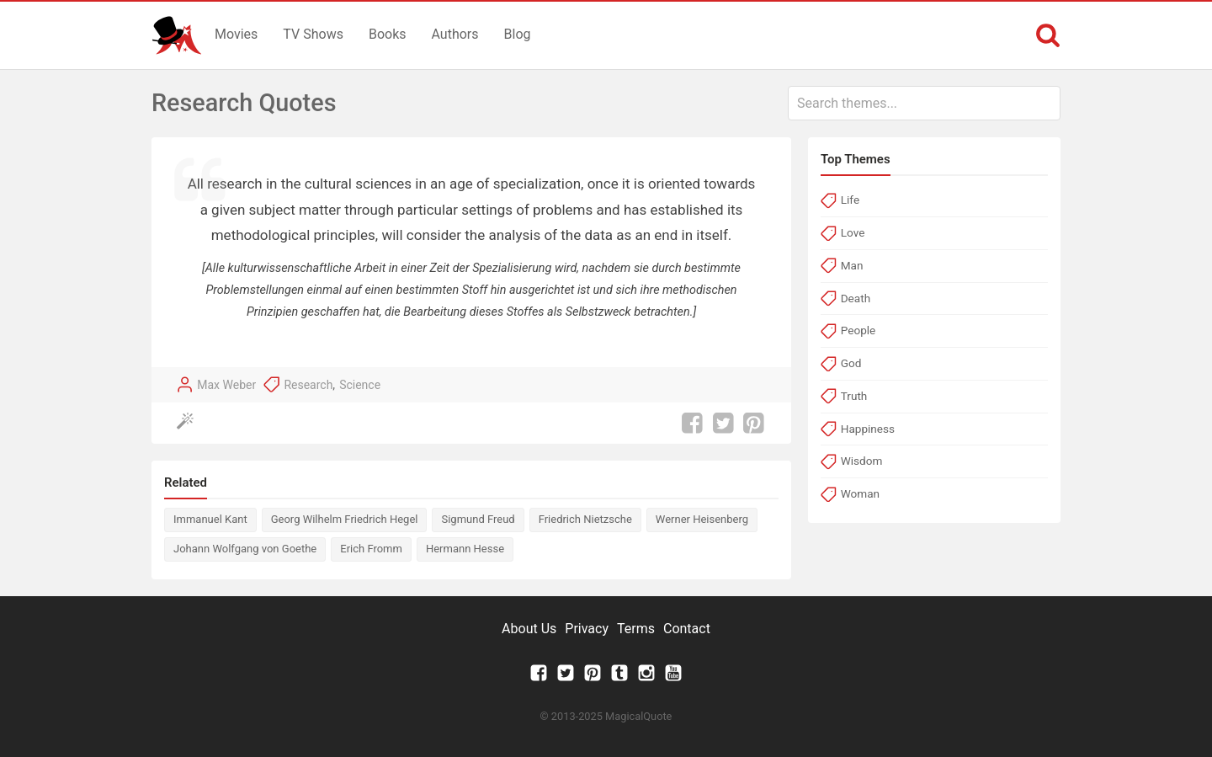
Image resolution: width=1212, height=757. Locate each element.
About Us (529, 629)
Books (388, 34)
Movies (236, 34)
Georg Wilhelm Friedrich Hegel (344, 519)
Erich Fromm (371, 548)
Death (855, 298)
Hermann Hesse (465, 548)
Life (850, 199)
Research (308, 385)
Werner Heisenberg (702, 519)
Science (359, 385)
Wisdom (862, 460)
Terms (636, 629)
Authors (455, 34)
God (851, 363)
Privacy (587, 629)
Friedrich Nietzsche (585, 519)
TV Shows (313, 34)
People (858, 330)
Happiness (868, 428)
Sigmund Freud (477, 519)
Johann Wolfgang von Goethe (244, 548)
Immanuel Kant (210, 519)
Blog (517, 34)
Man (852, 265)
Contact (686, 629)
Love (853, 232)
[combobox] (924, 103)
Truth (854, 395)
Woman (860, 493)
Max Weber (226, 385)
